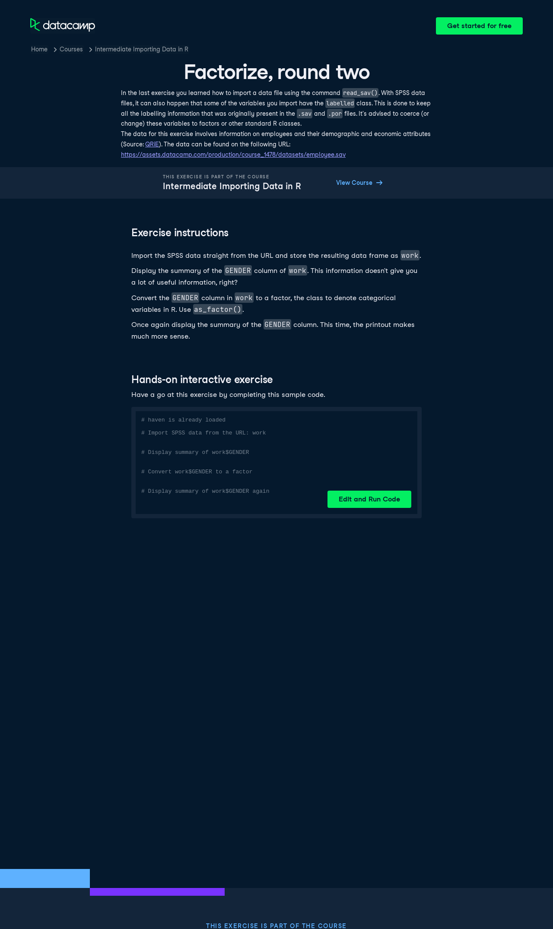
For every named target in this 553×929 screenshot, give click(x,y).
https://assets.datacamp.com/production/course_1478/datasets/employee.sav (233, 154)
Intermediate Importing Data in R (141, 49)
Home (39, 49)
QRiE (152, 144)
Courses (71, 49)
